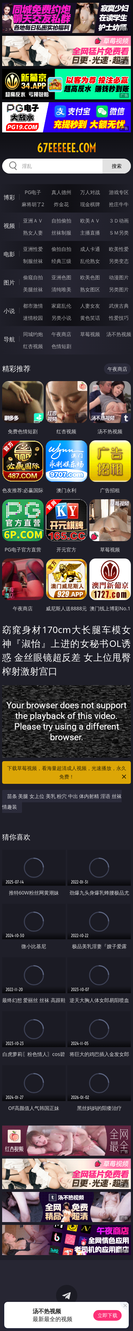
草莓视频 (90, 334)
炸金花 (61, 204)
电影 (9, 254)
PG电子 (32, 192)
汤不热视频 (118, 334)
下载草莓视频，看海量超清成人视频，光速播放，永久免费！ (67, 773)
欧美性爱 (119, 249)
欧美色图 (90, 277)
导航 (9, 339)
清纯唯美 (61, 289)
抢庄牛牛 (119, 204)
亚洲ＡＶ (33, 220)
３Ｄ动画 (119, 220)
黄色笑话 (90, 317)
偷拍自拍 (61, 249)
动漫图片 (119, 277)
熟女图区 (90, 289)
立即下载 (107, 1315)
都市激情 (33, 305)
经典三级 (61, 261)
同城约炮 (33, 334)
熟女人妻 (33, 232)
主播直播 (90, 232)
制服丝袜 (33, 261)
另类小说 (61, 317)
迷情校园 (33, 317)
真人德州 (61, 192)
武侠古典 (119, 305)
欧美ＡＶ (90, 220)
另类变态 (119, 261)
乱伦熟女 (90, 261)
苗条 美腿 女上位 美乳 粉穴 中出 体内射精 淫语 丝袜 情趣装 (62, 801)
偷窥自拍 (33, 277)
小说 (9, 311)
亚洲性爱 (33, 249)
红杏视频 (33, 346)
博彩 (9, 197)
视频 (9, 226)
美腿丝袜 (33, 289)
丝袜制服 (61, 232)
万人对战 (90, 192)
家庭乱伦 (61, 305)
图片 (9, 282)
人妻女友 (90, 305)
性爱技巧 (119, 317)
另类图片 (119, 289)
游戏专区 (119, 192)
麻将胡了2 (33, 204)
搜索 (117, 166)
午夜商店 (61, 334)
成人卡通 (90, 249)
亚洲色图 (61, 277)
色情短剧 (61, 346)
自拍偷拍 (61, 220)
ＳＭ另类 (119, 232)
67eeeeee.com (66, 148)
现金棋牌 (90, 204)
